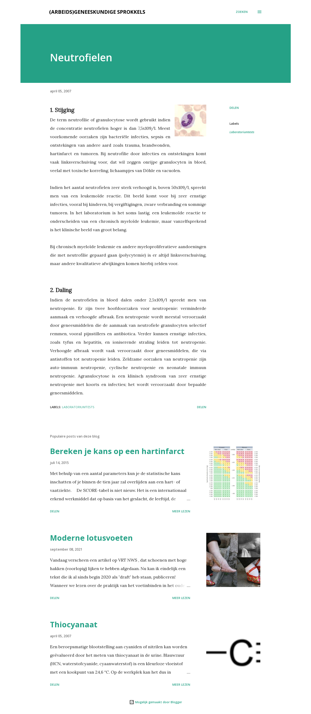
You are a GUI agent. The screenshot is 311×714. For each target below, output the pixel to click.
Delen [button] (234, 108)
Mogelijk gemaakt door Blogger (155, 702)
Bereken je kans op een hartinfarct (117, 451)
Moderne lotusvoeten (91, 538)
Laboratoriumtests (242, 132)
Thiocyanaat (73, 624)
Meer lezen (181, 511)
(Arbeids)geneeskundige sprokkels (97, 11)
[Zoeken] (242, 11)
